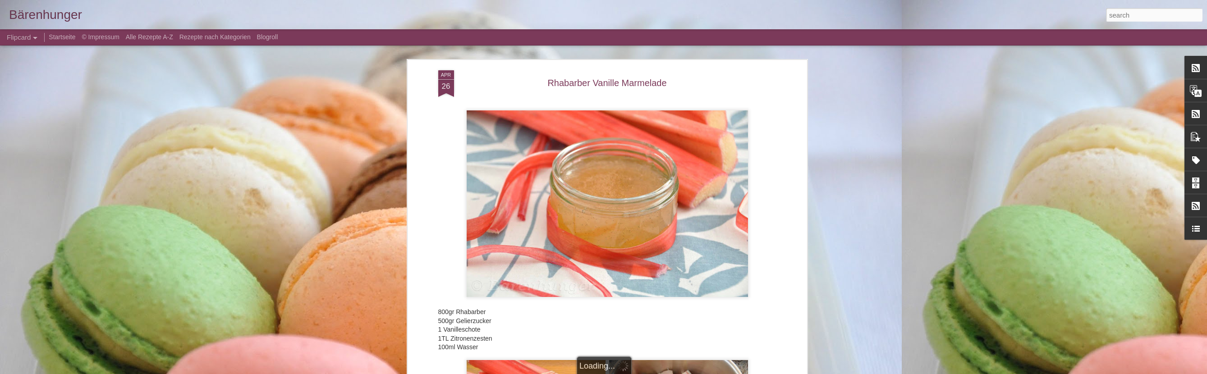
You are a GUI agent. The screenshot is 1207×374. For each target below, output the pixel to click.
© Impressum (100, 37)
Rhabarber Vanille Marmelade (606, 83)
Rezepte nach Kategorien (215, 37)
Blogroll (267, 37)
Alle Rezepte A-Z (149, 37)
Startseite (63, 37)
